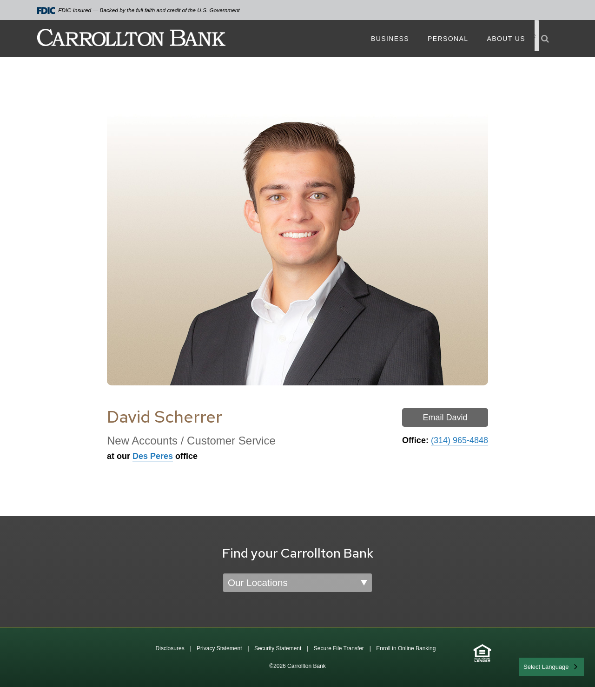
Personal (448, 38)
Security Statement (277, 648)
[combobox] (551, 667)
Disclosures (170, 648)
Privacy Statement (219, 648)
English (534, 665)
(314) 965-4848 (459, 440)
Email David (445, 417)
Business (390, 38)
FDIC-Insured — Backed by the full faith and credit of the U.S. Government (138, 10)
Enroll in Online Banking (406, 648)
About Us (506, 38)
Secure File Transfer (339, 648)
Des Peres (152, 456)
